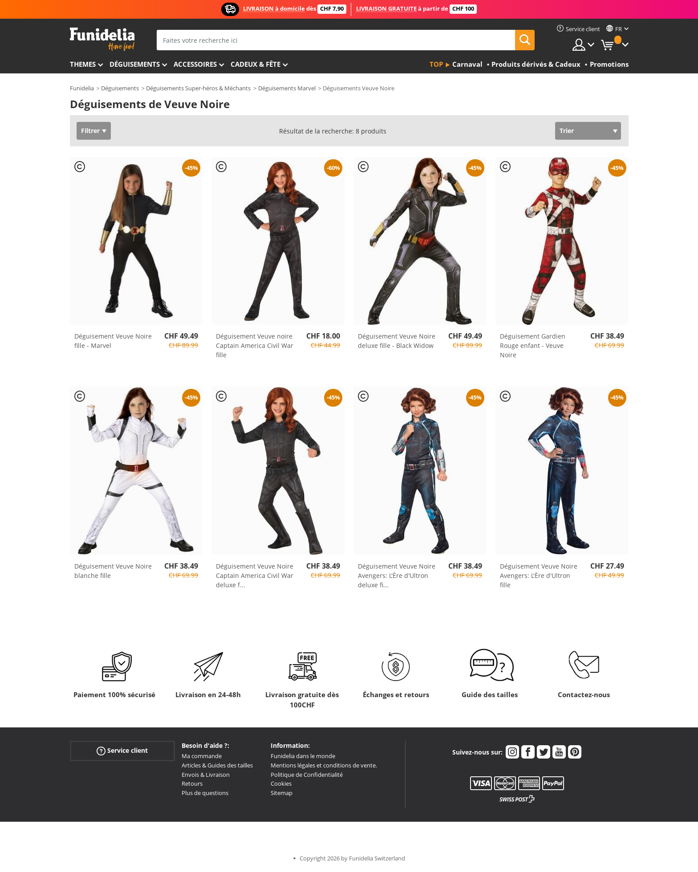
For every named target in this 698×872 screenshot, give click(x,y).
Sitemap (281, 793)
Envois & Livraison (206, 775)
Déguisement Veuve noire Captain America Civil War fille (254, 345)
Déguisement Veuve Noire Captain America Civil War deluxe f (254, 575)
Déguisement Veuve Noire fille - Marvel (113, 341)
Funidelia (82, 88)
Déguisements (135, 64)
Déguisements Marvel (287, 88)
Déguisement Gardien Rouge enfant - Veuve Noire (532, 345)
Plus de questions (205, 793)
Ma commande (202, 756)
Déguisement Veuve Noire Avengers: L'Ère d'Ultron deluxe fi (396, 575)
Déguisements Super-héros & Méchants (198, 88)
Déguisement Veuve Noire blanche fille (113, 571)
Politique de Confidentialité (307, 775)
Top (436, 64)
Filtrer (90, 130)
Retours (192, 783)
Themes (83, 64)
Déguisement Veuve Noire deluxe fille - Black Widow (396, 341)
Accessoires (195, 64)
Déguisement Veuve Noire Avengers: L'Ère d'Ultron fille (538, 575)
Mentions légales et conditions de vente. (324, 765)
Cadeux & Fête (255, 64)
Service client (122, 750)
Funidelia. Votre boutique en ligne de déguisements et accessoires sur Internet (102, 39)
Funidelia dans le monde (303, 756)
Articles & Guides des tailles (217, 765)
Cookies (281, 783)
